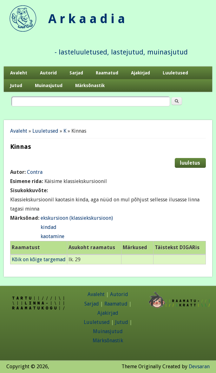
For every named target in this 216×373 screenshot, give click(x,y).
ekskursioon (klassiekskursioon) (77, 218)
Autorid (48, 72)
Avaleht (18, 72)
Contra (35, 172)
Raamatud (107, 72)
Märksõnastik (90, 85)
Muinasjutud (48, 85)
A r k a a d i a (86, 18)
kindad (48, 227)
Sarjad (76, 72)
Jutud (16, 85)
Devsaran (199, 367)
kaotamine (52, 236)
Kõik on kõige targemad (39, 259)
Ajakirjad (140, 72)
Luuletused (175, 72)
